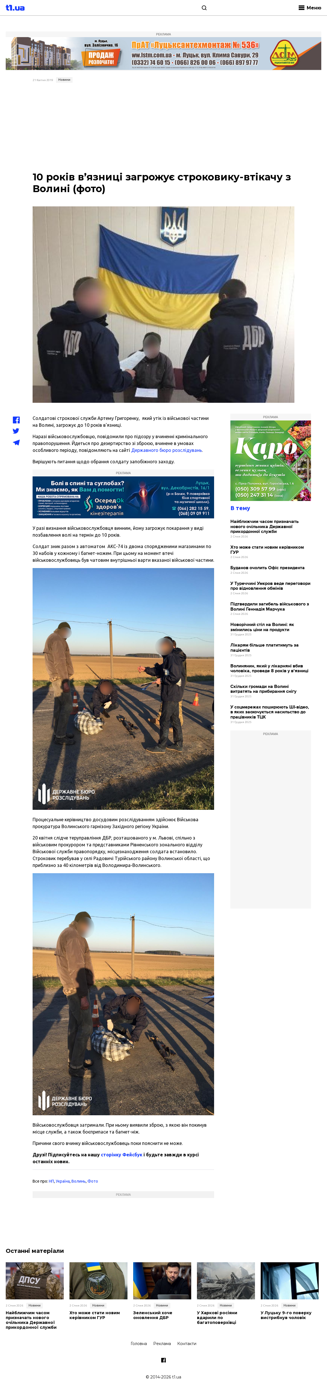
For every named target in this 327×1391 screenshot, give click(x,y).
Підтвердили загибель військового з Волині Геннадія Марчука (269, 607)
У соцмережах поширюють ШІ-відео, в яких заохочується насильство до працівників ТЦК (269, 712)
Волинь (78, 1181)
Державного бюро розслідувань (166, 450)
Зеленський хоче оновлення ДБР (152, 1315)
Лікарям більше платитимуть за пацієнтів (264, 648)
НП (51, 1181)
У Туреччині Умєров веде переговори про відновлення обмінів (270, 586)
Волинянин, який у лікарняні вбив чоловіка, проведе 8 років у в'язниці (269, 669)
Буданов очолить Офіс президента (267, 567)
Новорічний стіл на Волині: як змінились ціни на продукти (262, 627)
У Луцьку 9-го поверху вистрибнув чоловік (286, 1315)
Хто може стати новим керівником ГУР (267, 550)
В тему (240, 508)
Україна (63, 1181)
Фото (92, 1181)
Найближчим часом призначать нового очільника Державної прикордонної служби (264, 526)
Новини (64, 79)
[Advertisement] (164, 128)
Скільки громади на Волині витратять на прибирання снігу (263, 689)
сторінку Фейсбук (121, 1154)
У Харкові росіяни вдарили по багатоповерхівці (217, 1318)
